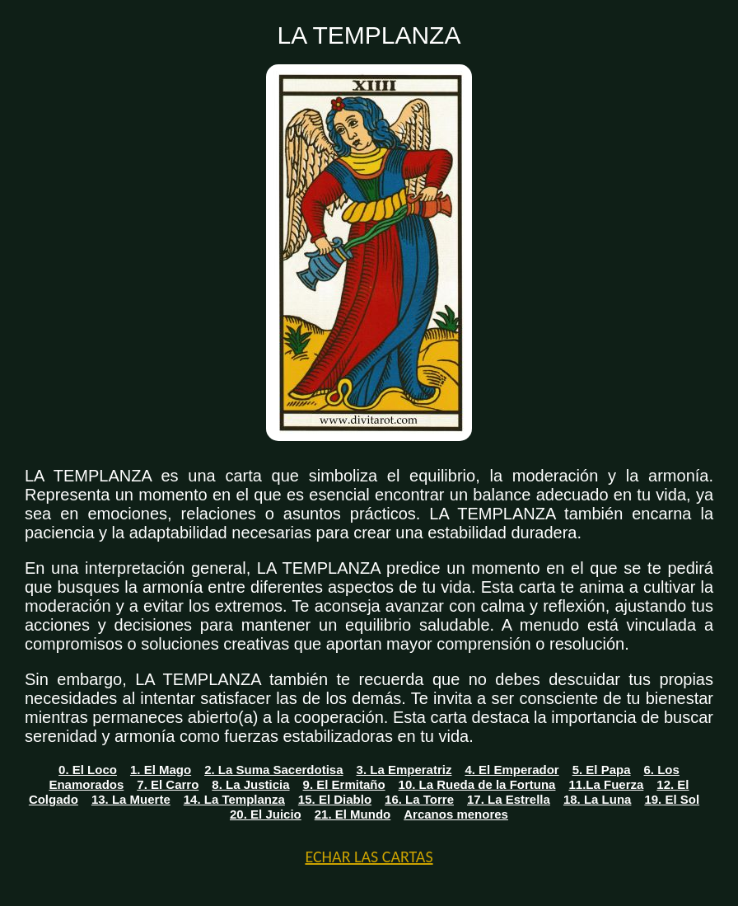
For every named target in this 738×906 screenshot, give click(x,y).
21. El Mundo (353, 814)
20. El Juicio (265, 814)
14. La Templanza (234, 799)
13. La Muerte (130, 799)
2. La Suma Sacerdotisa (273, 770)
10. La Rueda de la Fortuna (477, 784)
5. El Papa (601, 770)
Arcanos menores (456, 814)
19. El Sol (671, 799)
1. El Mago (160, 770)
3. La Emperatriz (404, 770)
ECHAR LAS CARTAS (368, 856)
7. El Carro (168, 784)
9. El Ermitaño (344, 784)
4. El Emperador (511, 770)
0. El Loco (87, 770)
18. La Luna (597, 799)
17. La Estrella (508, 799)
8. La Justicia (250, 784)
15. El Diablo (334, 799)
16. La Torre (419, 799)
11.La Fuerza (605, 784)
